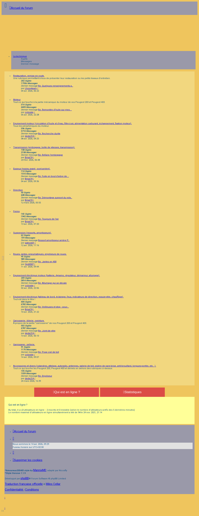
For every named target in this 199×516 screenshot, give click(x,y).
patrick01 (29, 243)
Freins (16, 211)
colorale (29, 112)
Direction (18, 190)
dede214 (29, 136)
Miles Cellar (53, 484)
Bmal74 (28, 157)
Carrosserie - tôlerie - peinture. (29, 320)
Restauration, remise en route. (29, 76)
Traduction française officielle (24, 484)
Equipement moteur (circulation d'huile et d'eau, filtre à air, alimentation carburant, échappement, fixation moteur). (72, 123)
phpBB (25, 478)
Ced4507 (29, 264)
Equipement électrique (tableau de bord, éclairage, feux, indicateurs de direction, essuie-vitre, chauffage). (68, 297)
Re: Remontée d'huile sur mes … (55, 109)
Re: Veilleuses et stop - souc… (53, 307)
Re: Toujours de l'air (48, 219)
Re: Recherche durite (49, 133)
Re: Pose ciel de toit (48, 352)
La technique (20, 56)
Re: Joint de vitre (46, 331)
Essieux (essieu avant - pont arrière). (31, 168)
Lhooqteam (31, 88)
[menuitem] (27, 460)
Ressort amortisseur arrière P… (53, 240)
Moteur (17, 99)
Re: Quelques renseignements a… (55, 86)
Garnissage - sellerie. (24, 344)
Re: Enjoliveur (45, 376)
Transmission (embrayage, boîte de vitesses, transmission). (44, 147)
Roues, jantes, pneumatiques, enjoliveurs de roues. (40, 254)
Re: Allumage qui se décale (52, 283)
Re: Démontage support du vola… (55, 197)
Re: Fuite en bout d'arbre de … (53, 176)
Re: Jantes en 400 (47, 261)
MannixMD (39, 470)
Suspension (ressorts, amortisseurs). (32, 233)
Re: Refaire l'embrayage (50, 155)
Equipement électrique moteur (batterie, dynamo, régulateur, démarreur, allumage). (56, 275)
